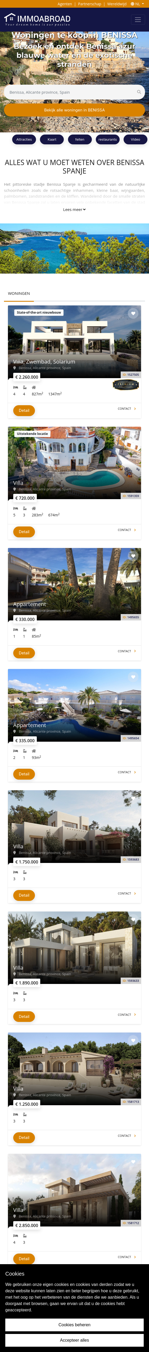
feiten (79, 139)
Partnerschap (89, 3)
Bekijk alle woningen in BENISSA (74, 110)
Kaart (52, 139)
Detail (24, 410)
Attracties (24, 139)
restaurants (107, 139)
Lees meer (74, 209)
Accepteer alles (74, 1340)
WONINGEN (19, 293)
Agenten (65, 3)
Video (135, 139)
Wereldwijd (117, 3)
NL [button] (136, 3)
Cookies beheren (74, 1325)
